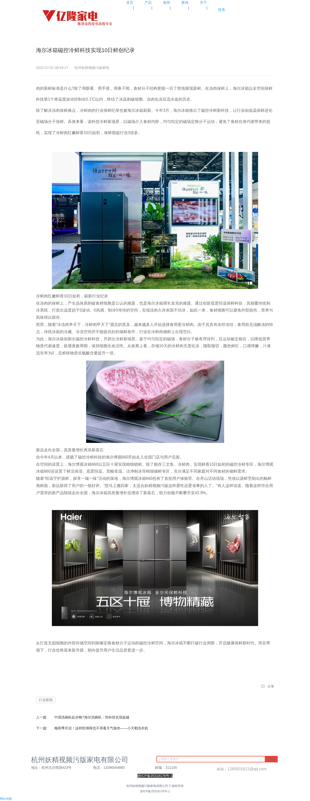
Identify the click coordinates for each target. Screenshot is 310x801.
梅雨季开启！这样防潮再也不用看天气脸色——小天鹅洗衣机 (101, 728)
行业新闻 (46, 700)
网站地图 (6, 799)
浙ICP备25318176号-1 (155, 791)
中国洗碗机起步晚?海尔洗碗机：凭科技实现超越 (91, 717)
